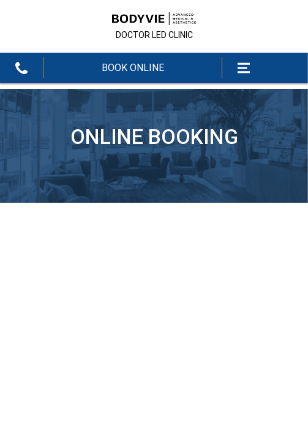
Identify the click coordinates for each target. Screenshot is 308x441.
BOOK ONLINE (133, 68)
